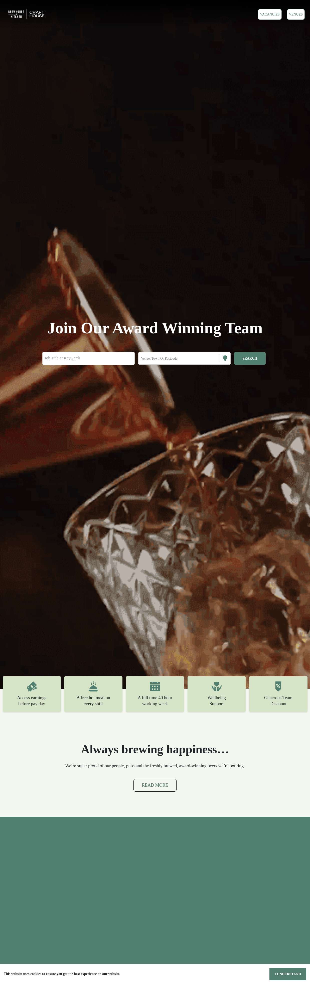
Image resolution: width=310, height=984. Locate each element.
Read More (155, 785)
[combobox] (141, 358)
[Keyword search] (88, 358)
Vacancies (270, 14)
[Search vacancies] (250, 358)
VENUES (296, 14)
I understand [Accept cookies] (289, 974)
